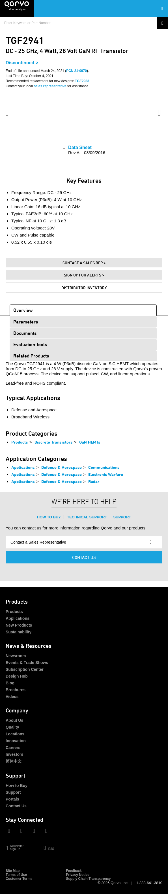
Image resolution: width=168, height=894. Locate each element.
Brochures (15, 689)
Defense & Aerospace (61, 467)
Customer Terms (19, 879)
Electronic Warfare (105, 474)
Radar (93, 481)
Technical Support (87, 517)
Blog (10, 683)
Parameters (25, 322)
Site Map (13, 871)
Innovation (16, 740)
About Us (14, 720)
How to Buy (49, 517)
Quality (12, 727)
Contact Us (84, 557)
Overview (23, 310)
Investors (14, 754)
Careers (13, 747)
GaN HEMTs (89, 442)
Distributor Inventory (84, 287)
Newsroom (16, 656)
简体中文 (13, 761)
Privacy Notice (77, 875)
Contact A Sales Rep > (84, 262)
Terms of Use (16, 875)
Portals (12, 799)
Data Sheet (86, 150)
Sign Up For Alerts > (84, 275)
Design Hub (17, 676)
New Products (19, 625)
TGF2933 (82, 81)
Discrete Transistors (54, 442)
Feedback (73, 871)
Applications (23, 467)
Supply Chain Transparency (88, 879)
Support (122, 517)
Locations (15, 734)
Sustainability (18, 632)
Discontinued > (22, 62)
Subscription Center (25, 669)
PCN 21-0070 (76, 71)
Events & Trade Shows (27, 662)
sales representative (50, 86)
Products (19, 442)
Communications (104, 467)
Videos (12, 696)
